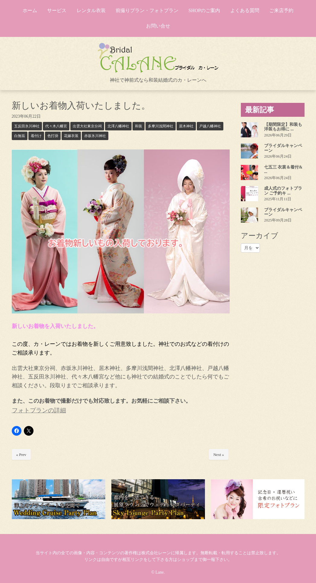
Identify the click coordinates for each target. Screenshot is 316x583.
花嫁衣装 (71, 136)
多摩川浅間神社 (160, 126)
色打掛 (52, 136)
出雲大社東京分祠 (87, 126)
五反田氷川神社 (27, 126)
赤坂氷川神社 (95, 136)
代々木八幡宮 (56, 126)
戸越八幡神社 (210, 126)
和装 (138, 126)
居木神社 (186, 126)
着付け (36, 136)
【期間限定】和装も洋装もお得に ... (283, 126)
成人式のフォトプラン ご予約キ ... (283, 190)
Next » (218, 454)
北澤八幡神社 (118, 126)
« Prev (21, 454)
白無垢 (19, 136)
